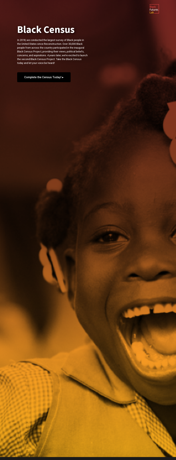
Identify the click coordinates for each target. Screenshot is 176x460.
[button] (44, 77)
